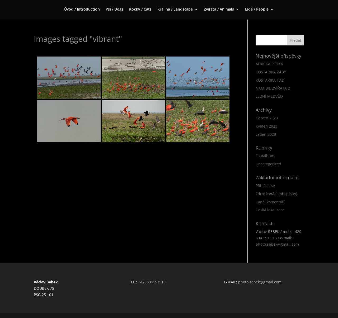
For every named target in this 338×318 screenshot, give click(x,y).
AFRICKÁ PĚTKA (269, 63)
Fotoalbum (265, 155)
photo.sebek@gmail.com (277, 244)
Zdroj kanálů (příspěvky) (276, 193)
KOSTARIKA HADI (270, 80)
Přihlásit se (265, 185)
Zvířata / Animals (219, 9)
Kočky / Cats (140, 9)
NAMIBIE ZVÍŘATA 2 (273, 88)
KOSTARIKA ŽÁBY (271, 71)
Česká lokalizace (270, 209)
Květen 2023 (266, 126)
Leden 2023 (266, 134)
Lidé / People (257, 9)
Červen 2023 (267, 117)
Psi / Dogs (114, 9)
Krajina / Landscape (175, 9)
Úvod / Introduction (82, 9)
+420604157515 (152, 281)
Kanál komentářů (270, 201)
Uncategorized (268, 163)
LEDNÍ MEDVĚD (269, 96)
